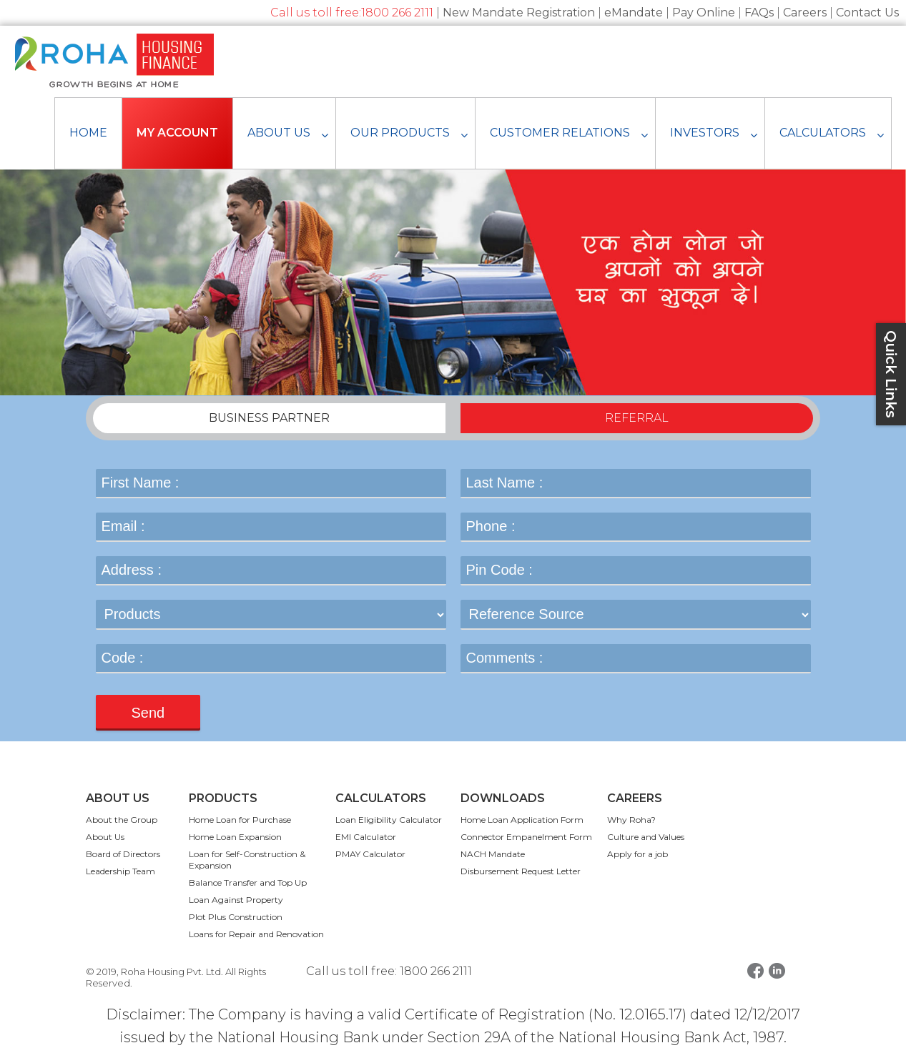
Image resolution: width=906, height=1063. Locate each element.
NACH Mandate (493, 854)
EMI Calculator (365, 836)
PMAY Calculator (370, 854)
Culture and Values (645, 836)
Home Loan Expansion (235, 836)
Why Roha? (631, 819)
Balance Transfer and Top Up (248, 882)
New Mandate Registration (519, 12)
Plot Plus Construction (235, 916)
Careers (805, 12)
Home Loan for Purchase (240, 819)
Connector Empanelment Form (526, 836)
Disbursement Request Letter (521, 871)
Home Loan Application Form (522, 819)
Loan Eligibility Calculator (388, 819)
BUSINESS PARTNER (269, 418)
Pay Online (703, 12)
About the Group (121, 819)
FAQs (759, 12)
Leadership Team (120, 871)
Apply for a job (637, 854)
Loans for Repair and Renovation (256, 934)
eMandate (633, 12)
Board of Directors (123, 854)
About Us (105, 836)
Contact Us (867, 12)
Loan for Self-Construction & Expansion (247, 860)
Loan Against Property (236, 899)
